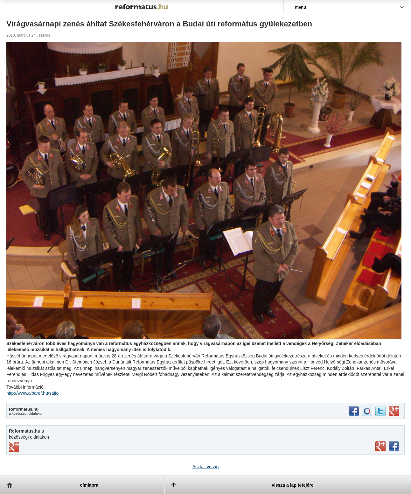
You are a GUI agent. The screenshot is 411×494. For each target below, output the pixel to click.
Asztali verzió (205, 466)
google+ (394, 411)
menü (300, 7)
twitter (380, 411)
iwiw (367, 411)
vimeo (14, 447)
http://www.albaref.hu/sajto (32, 393)
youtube (380, 446)
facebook (354, 411)
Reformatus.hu (141, 6)
